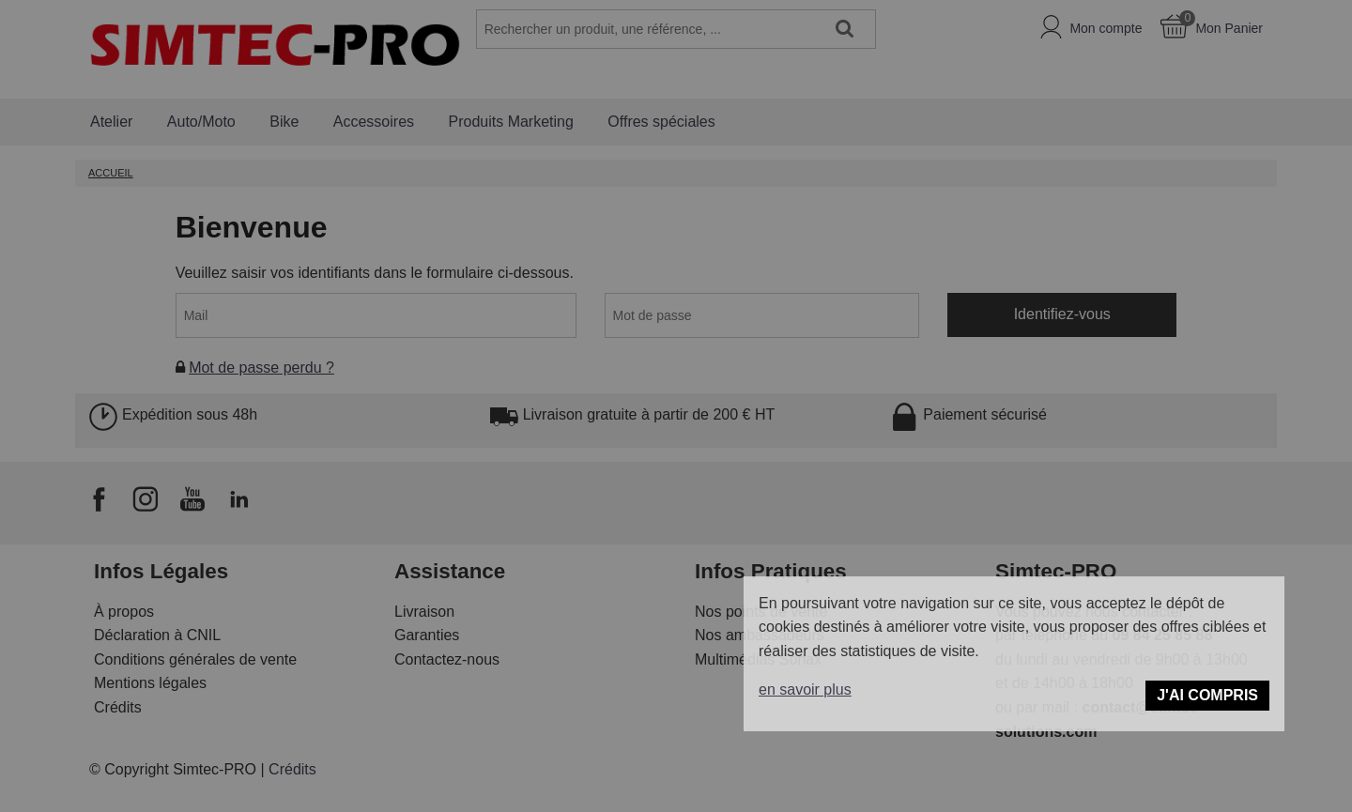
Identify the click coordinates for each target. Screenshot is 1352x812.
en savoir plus (805, 689)
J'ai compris (1207, 695)
